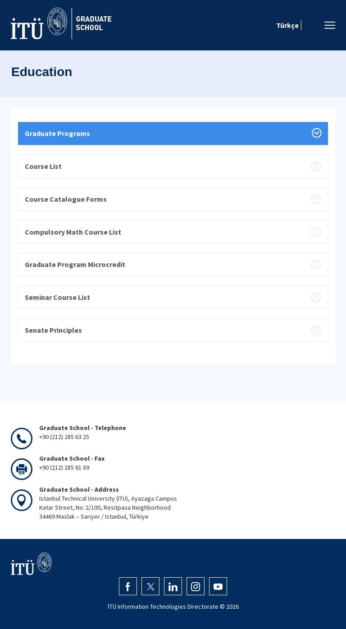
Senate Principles (53, 330)
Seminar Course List (57, 297)
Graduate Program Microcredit (75, 264)
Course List (43, 166)
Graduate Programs (57, 133)
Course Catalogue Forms (66, 199)
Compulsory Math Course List (73, 231)
